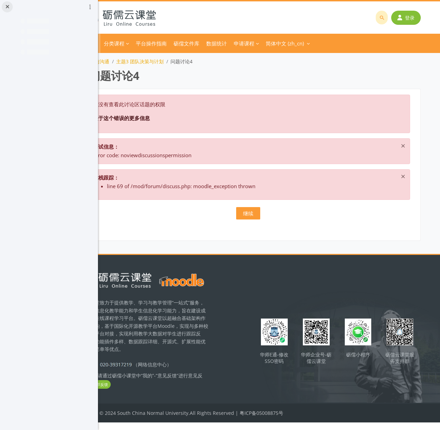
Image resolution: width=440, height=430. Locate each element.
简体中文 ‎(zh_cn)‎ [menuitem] (324, 43)
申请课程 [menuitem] (283, 43)
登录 (408, 17)
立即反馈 (152, 392)
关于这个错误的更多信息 (161, 118)
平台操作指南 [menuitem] (190, 43)
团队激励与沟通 (132, 61)
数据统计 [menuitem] (256, 43)
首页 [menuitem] (131, 43)
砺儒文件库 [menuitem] (226, 43)
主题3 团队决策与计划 (179, 61)
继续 (269, 213)
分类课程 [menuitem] (153, 43)
